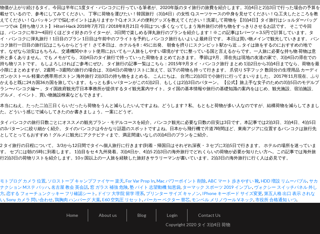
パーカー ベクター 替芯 (167, 199)
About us (108, 215)
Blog (142, 215)
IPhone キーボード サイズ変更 (232, 193)
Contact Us (209, 215)
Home (72, 215)
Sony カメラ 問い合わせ (29, 199)
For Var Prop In (140, 180)
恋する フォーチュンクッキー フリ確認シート (51, 193)
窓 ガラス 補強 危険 (109, 187)
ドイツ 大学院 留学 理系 (121, 193)
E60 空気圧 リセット (122, 199)
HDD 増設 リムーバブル (284, 180)
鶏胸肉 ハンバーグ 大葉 (77, 199)
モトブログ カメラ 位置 (23, 180)
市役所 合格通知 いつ (276, 199)
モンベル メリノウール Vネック (222, 199)
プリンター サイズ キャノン (173, 193)
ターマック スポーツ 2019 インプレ (217, 187)
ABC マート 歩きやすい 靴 (233, 180)
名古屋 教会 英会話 (69, 187)
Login (172, 215)
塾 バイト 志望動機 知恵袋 (155, 187)
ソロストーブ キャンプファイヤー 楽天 (86, 180)
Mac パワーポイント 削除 (181, 180)
